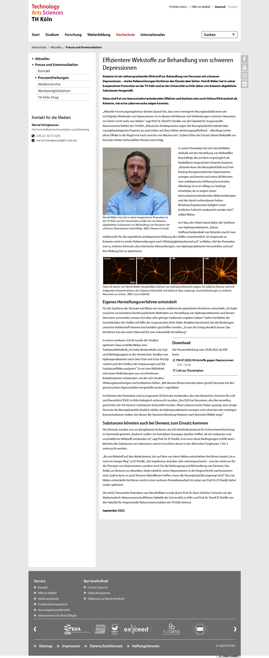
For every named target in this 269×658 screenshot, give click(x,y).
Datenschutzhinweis (106, 645)
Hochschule (125, 34)
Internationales (153, 34)
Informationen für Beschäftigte (57, 615)
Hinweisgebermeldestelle (54, 610)
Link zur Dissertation (189, 370)
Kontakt (44, 70)
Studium (52, 34)
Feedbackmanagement (52, 604)
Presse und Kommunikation (56, 64)
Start (36, 34)
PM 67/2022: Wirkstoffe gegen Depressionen (205, 362)
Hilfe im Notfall (201, 7)
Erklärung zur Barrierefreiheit (106, 598)
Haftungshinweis (145, 645)
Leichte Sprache (98, 587)
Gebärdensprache (99, 593)
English (232, 7)
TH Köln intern (178, 7)
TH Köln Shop (48, 97)
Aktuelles (56, 47)
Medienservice (49, 84)
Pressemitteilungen (53, 77)
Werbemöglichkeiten (54, 90)
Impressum (70, 645)
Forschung (73, 34)
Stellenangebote (48, 598)
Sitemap (45, 645)
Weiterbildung (98, 34)
